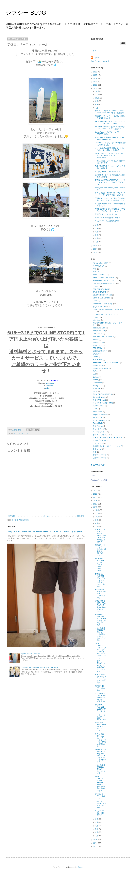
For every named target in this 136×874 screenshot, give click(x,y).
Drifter (95, 301)
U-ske (95, 409)
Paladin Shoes (98, 342)
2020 (95, 75)
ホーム (46, 516)
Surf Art (95, 377)
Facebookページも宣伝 (99, 480)
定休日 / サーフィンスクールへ (106, 214)
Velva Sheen (97, 412)
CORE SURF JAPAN (101, 289)
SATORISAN (97, 360)
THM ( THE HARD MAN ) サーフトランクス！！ (100, 726)
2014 (95, 249)
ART (94, 269)
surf (94, 374)
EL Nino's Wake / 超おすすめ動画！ (108, 218)
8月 (96, 104)
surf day (96, 380)
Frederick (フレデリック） (103, 304)
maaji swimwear (99, 331)
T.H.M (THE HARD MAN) (102, 394)
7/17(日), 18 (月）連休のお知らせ (107, 172)
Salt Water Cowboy (100, 351)
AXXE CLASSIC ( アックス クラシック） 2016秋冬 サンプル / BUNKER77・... (109, 156)
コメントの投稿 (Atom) (20, 520)
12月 (97, 91)
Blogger (81, 867)
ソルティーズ (98, 443)
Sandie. (96, 357)
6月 (96, 225)
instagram (50, 383)
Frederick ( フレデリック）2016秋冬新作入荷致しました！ (110, 144)
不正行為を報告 (98, 465)
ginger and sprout (99, 307)
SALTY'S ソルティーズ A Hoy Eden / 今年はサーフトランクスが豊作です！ (110, 199)
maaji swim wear (99, 328)
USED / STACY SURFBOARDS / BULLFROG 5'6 (39, 668)
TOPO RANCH (98, 406)
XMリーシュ (97, 417)
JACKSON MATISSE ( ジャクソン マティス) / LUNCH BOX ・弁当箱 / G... (110, 128)
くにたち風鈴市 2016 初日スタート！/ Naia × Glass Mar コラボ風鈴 (109, 149)
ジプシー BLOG (26, 12)
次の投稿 (11, 516)
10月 (97, 98)
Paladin (95, 339)
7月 (96, 108)
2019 (95, 78)
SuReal (95, 371)
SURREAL (97, 388)
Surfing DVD (97, 386)
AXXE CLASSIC (99, 275)
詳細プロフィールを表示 (100, 61)
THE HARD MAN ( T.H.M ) (103, 403)
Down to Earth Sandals (101, 298)
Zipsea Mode (98, 423)
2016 (95, 88)
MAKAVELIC (97, 334)
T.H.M (95, 391)
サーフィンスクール (21, 433)
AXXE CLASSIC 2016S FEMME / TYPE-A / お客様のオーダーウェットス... (110, 210)
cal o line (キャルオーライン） (104, 283)
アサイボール (98, 426)
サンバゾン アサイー (101, 440)
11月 (97, 95)
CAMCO (96, 286)
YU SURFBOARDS (100, 420)
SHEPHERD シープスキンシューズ (106, 363)
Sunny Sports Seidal (100, 368)
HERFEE (96, 317)
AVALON (96, 272)
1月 (96, 242)
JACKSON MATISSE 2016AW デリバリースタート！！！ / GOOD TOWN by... (110, 182)
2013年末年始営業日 (101, 263)
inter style (96, 320)
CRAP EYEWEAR (99, 292)
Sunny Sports (98, 365)
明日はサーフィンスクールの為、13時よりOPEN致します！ (110, 117)
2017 (95, 85)
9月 (96, 101)
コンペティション (99, 432)
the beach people (99, 397)
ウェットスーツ (99, 429)
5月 (96, 228)
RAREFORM (98, 345)
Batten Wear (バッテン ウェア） (105, 281)
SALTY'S (96, 354)
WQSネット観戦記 (100, 414)
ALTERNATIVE (98, 266)
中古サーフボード (99, 455)
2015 (95, 246)
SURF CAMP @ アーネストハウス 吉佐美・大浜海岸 (100, 679)
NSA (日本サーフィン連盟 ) (103, 337)
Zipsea (96, 58)
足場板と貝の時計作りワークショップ (107, 446)
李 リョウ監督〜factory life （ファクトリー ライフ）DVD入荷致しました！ (110, 194)
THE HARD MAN (99, 400)
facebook (49, 385)
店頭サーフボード (99, 458)
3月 (96, 235)
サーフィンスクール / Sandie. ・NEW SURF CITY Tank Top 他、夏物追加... (110, 112)
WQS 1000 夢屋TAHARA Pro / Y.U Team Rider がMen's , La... (110, 138)
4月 (96, 232)
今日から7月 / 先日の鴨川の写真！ (108, 221)
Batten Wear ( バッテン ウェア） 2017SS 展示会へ (107, 133)
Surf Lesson (97, 383)
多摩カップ (97, 449)
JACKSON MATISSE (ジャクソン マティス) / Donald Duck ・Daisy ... (110, 122)
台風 (94, 452)
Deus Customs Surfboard (102, 295)
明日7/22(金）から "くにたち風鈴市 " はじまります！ (100, 666)
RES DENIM (97, 348)
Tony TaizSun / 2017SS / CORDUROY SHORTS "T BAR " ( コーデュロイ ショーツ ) (45, 531)
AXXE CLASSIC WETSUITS (103, 278)
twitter (48, 388)
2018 (95, 82)
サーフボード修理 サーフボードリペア (107, 438)
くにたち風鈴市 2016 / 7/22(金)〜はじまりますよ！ (100, 769)
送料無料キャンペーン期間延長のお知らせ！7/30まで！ (100, 697)
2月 (96, 238)
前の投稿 (80, 516)
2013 (95, 252)
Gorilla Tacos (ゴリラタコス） (104, 314)
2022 (95, 72)
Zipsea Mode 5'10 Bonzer (30, 654)
